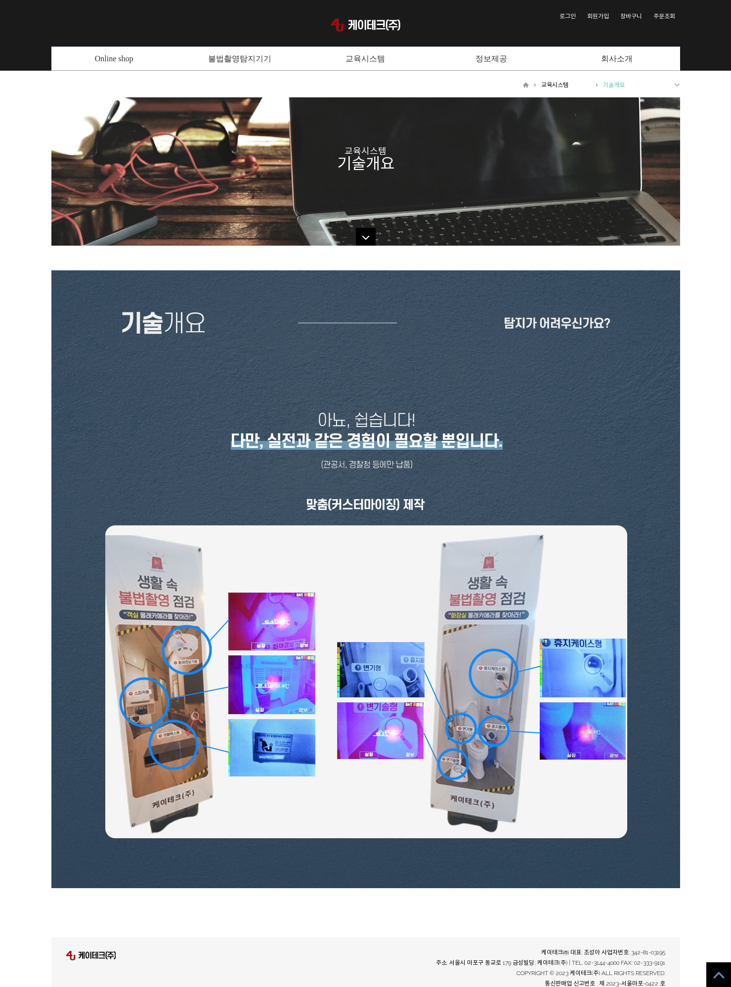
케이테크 (365, 25)
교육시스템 (554, 85)
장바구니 (631, 16)
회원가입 (598, 16)
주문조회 (664, 16)
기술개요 (614, 85)
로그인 (567, 16)
